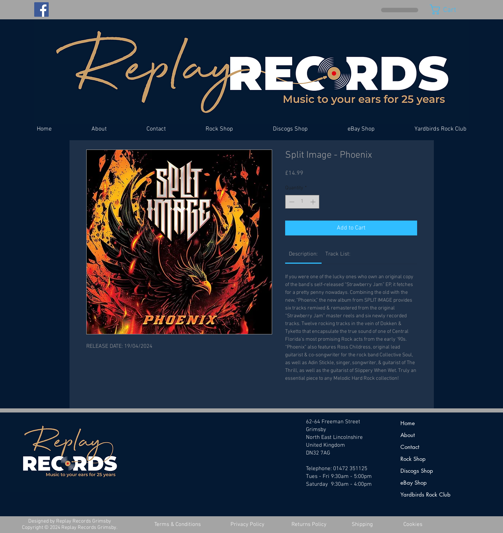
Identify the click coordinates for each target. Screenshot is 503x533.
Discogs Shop (416, 470)
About (407, 435)
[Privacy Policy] (247, 524)
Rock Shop (413, 458)
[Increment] (313, 201)
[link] (303, 254)
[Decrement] (291, 201)
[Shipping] (362, 524)
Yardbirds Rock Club (425, 494)
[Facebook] (41, 9)
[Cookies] (413, 524)
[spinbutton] (302, 201)
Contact (409, 446)
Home (407, 423)
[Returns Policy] (308, 524)
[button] (449, 9)
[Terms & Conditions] (178, 524)
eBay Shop (413, 482)
